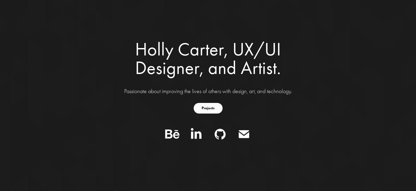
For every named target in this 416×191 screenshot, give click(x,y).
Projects (208, 108)
